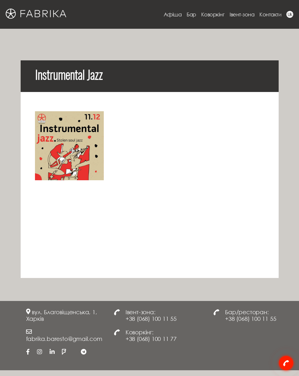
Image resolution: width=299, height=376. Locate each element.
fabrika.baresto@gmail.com (64, 338)
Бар (191, 14)
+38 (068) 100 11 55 (151, 318)
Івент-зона (242, 14)
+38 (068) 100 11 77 (151, 338)
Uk (290, 14)
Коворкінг (213, 14)
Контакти (270, 14)
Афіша (173, 14)
